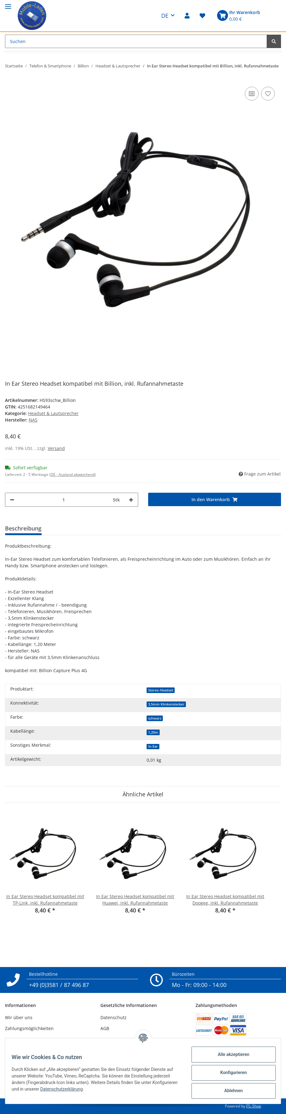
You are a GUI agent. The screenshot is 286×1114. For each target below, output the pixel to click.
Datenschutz (113, 1017)
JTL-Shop (253, 1106)
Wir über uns (18, 1017)
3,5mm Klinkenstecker (166, 704)
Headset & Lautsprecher (53, 413)
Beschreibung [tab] (23, 528)
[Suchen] (136, 41)
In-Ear (153, 746)
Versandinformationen (28, 1040)
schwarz (154, 718)
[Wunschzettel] (202, 15)
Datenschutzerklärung (91, 1089)
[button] (187, 15)
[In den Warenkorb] (214, 499)
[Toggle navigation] (8, 4)
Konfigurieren (229, 1072)
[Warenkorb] (237, 16)
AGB (104, 1028)
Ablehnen (230, 1090)
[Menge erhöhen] (131, 499)
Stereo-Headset (160, 690)
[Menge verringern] (12, 499)
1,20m (153, 732)
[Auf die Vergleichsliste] (252, 93)
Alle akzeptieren (229, 1054)
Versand (56, 448)
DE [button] (164, 15)
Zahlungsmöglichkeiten (29, 1028)
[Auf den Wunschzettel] (268, 93)
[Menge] (64, 499)
